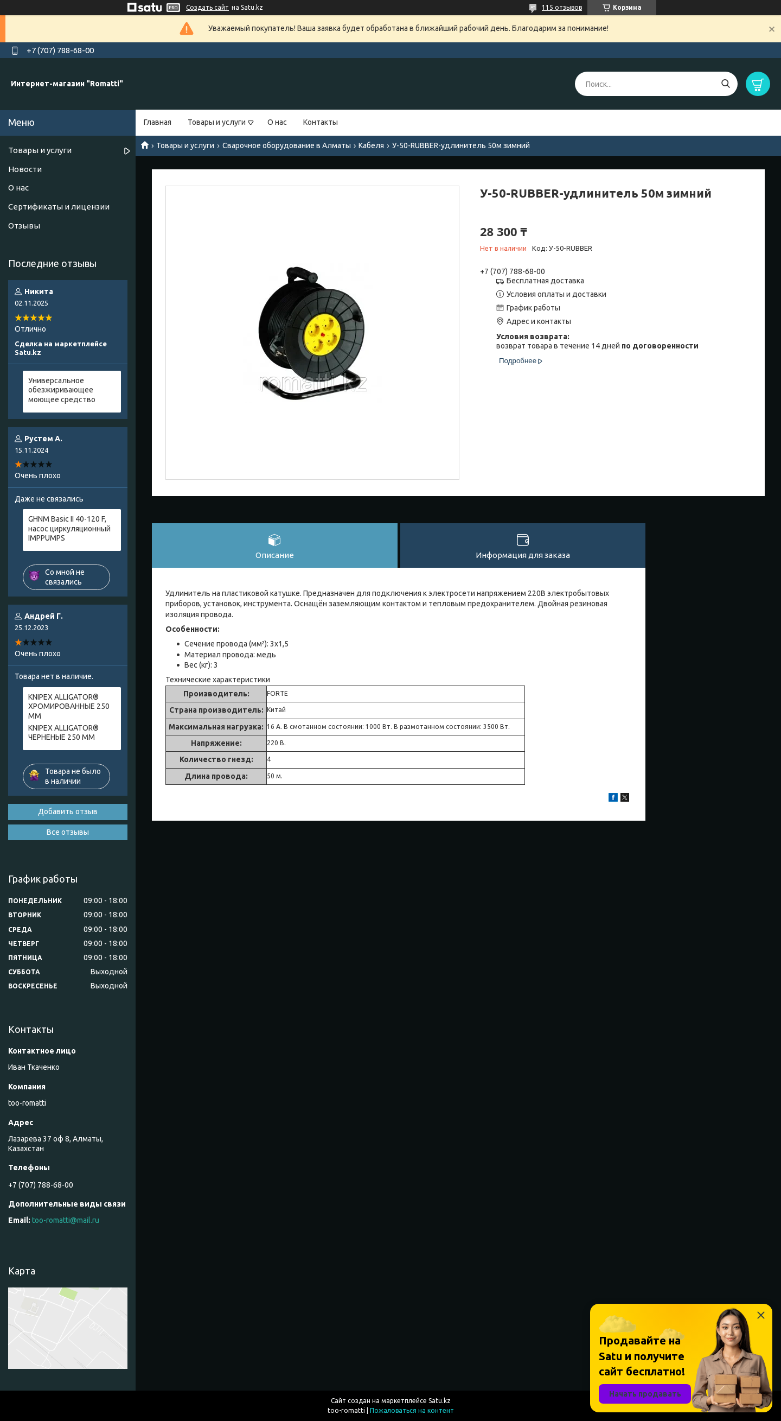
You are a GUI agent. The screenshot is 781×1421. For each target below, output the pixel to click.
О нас (277, 122)
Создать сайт (207, 7)
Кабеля (371, 145)
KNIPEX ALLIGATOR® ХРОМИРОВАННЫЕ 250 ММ (69, 706)
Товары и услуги (217, 122)
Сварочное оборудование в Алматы (286, 145)
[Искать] (725, 84)
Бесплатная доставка (545, 280)
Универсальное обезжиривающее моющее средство (61, 390)
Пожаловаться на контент (412, 1410)
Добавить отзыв (68, 811)
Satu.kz (439, 1400)
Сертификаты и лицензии (59, 206)
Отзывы (24, 225)
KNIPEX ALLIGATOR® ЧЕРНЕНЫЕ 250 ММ (63, 733)
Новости (25, 169)
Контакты (320, 122)
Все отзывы (68, 832)
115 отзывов (562, 7)
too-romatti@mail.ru (65, 1220)
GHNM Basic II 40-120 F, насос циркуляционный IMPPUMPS (69, 528)
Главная (157, 122)
